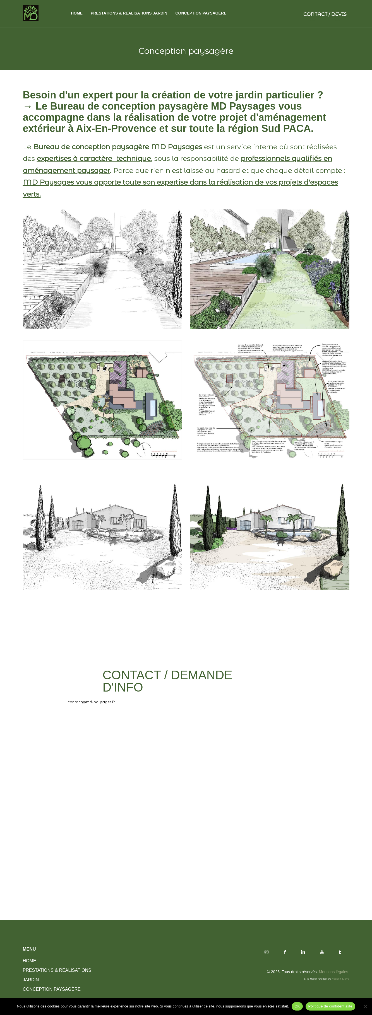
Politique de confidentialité (330, 1006)
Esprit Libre (341, 978)
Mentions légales (334, 972)
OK (297, 1006)
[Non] (365, 1006)
